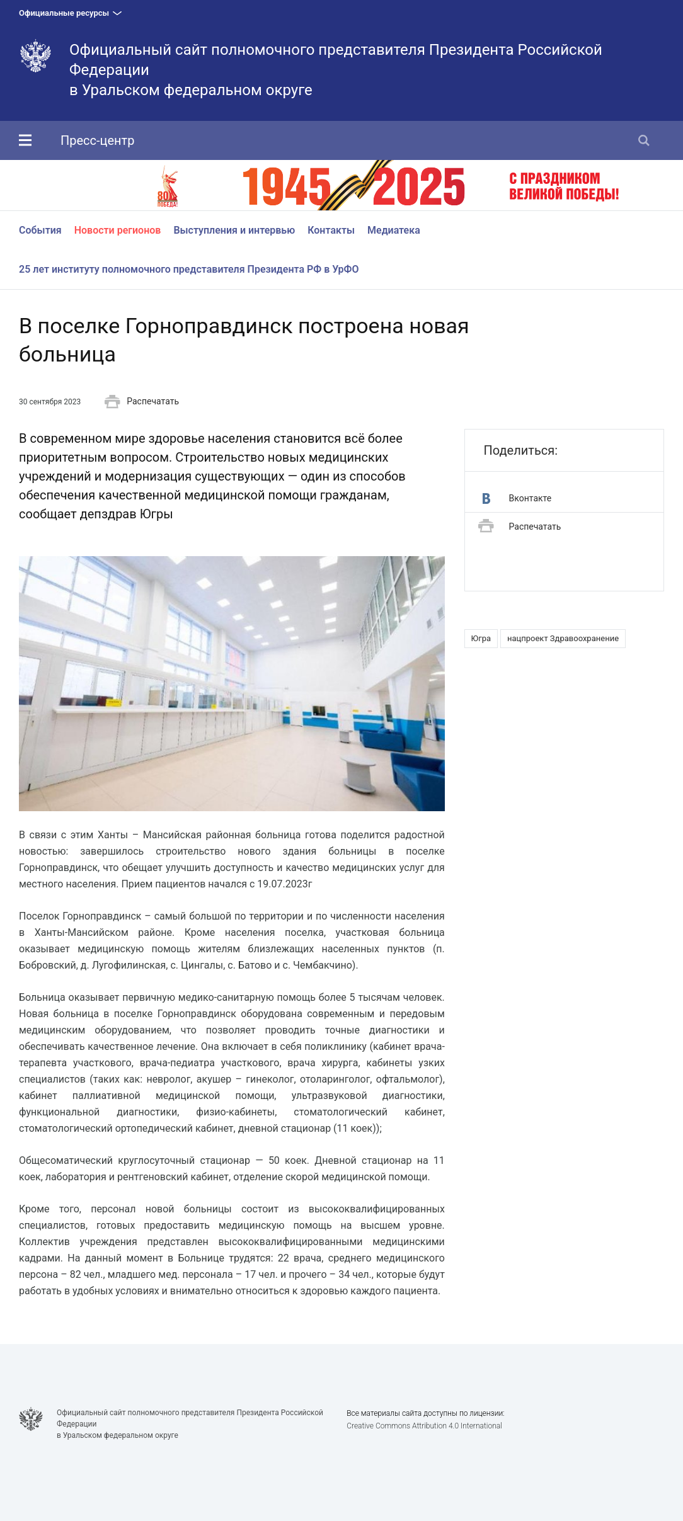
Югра (481, 638)
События (40, 230)
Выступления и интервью (234, 230)
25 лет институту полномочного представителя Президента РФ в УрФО (189, 269)
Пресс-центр (97, 140)
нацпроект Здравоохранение (563, 638)
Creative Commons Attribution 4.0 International (424, 1425)
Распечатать (142, 402)
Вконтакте (517, 498)
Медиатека (393, 230)
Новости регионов (117, 230)
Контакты (331, 230)
